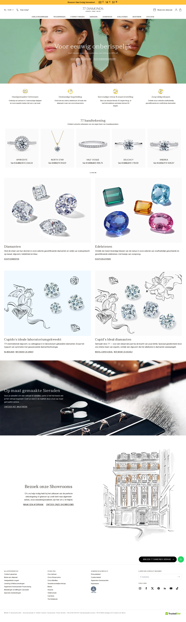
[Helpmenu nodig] (22, 10)
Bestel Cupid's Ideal (104, 352)
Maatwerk (137, 17)
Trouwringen (59, 17)
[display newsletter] (178, 576)
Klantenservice (11, 571)
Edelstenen (122, 17)
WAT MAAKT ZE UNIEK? (24, 352)
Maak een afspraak (33, 504)
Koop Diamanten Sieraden (104, 59)
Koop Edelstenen (103, 259)
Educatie (150, 17)
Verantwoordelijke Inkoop (57, 583)
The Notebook (52, 599)
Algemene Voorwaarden (100, 580)
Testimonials (52, 593)
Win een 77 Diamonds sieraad (158, 559)
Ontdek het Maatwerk (15, 407)
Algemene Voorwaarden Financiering (17, 586)
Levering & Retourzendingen (14, 583)
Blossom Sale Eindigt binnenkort (81, 2)
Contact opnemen (10, 574)
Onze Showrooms (54, 577)
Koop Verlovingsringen (81, 59)
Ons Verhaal (52, 574)
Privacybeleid (95, 574)
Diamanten (107, 17)
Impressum (95, 583)
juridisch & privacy (99, 571)
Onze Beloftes (53, 580)
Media (50, 586)
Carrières (51, 596)
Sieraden (93, 17)
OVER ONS (52, 571)
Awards (50, 590)
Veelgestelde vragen (11, 580)
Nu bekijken (9, 352)
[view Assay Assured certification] (93, 589)
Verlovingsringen (40, 17)
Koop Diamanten (11, 259)
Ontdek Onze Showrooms (60, 504)
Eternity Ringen (77, 17)
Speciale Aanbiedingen (12, 593)
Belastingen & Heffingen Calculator (16, 590)
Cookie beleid (96, 577)
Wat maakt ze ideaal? (123, 352)
